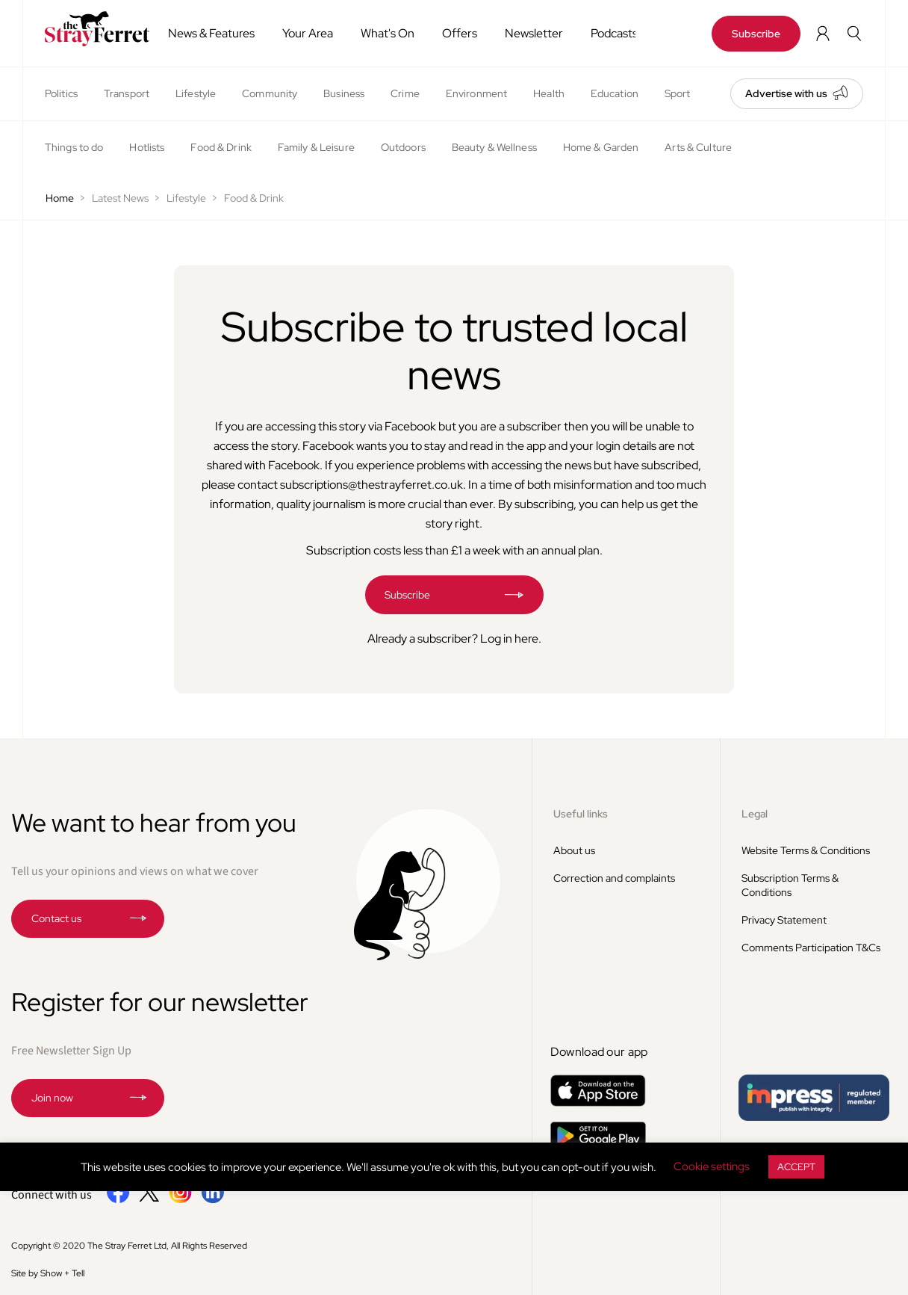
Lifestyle (195, 93)
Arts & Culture (698, 147)
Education (614, 93)
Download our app (599, 1052)
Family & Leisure (316, 147)
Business (343, 93)
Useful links (580, 813)
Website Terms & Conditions (805, 850)
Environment (476, 93)
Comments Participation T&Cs (810, 947)
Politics (61, 93)
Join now (52, 1097)
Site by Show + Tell (47, 1273)
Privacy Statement (784, 920)
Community (269, 93)
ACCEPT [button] (796, 1166)
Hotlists (146, 147)
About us (574, 850)
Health (549, 93)
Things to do (74, 147)
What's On (387, 33)
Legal (754, 813)
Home (60, 198)
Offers (459, 33)
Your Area (307, 33)
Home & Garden (601, 147)
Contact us (56, 918)
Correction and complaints (614, 878)
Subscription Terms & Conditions (790, 885)
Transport (126, 93)
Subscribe (756, 33)
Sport (678, 93)
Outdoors (403, 147)
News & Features (211, 33)
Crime (405, 93)
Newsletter (534, 33)
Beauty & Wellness (494, 147)
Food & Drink (220, 147)
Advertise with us (786, 93)
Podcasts (614, 33)
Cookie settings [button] (712, 1166)
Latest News (120, 198)
